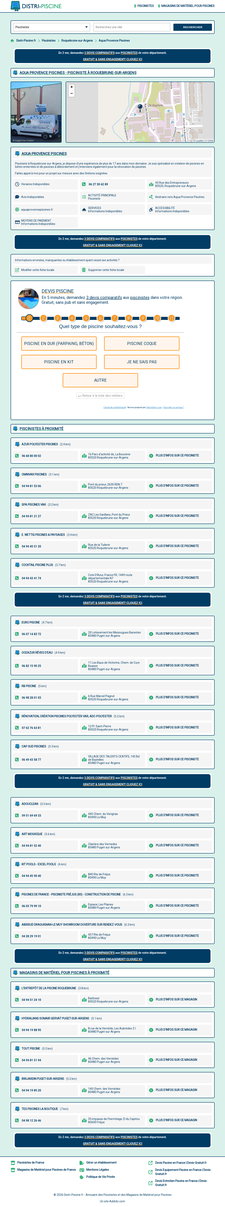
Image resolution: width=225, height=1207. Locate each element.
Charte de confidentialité (114, 407)
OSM (210, 140)
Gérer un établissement (101, 1162)
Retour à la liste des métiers (100, 396)
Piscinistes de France (30, 1162)
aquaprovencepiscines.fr (37, 209)
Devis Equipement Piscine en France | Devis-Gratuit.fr (183, 1172)
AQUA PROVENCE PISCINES (44, 153)
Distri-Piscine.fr (26, 40)
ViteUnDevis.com (154, 407)
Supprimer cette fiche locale (106, 270)
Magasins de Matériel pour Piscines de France (46, 1169)
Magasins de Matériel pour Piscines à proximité (64, 972)
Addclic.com (117, 1201)
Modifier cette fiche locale (37, 270)
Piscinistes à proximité (41, 429)
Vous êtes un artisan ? (173, 407)
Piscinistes (145, 6)
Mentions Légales (97, 1169)
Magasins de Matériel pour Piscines (188, 6)
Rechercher (192, 27)
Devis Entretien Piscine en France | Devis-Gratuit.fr (181, 1183)
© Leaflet (198, 140)
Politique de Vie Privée (100, 1176)
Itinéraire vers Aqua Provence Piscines (179, 197)
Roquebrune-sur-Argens (77, 40)
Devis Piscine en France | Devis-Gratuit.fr (181, 1162)
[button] (140, 108)
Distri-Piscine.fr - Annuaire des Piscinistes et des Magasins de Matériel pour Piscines (118, 1194)
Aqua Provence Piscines (114, 40)
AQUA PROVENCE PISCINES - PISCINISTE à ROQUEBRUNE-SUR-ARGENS (78, 73)
